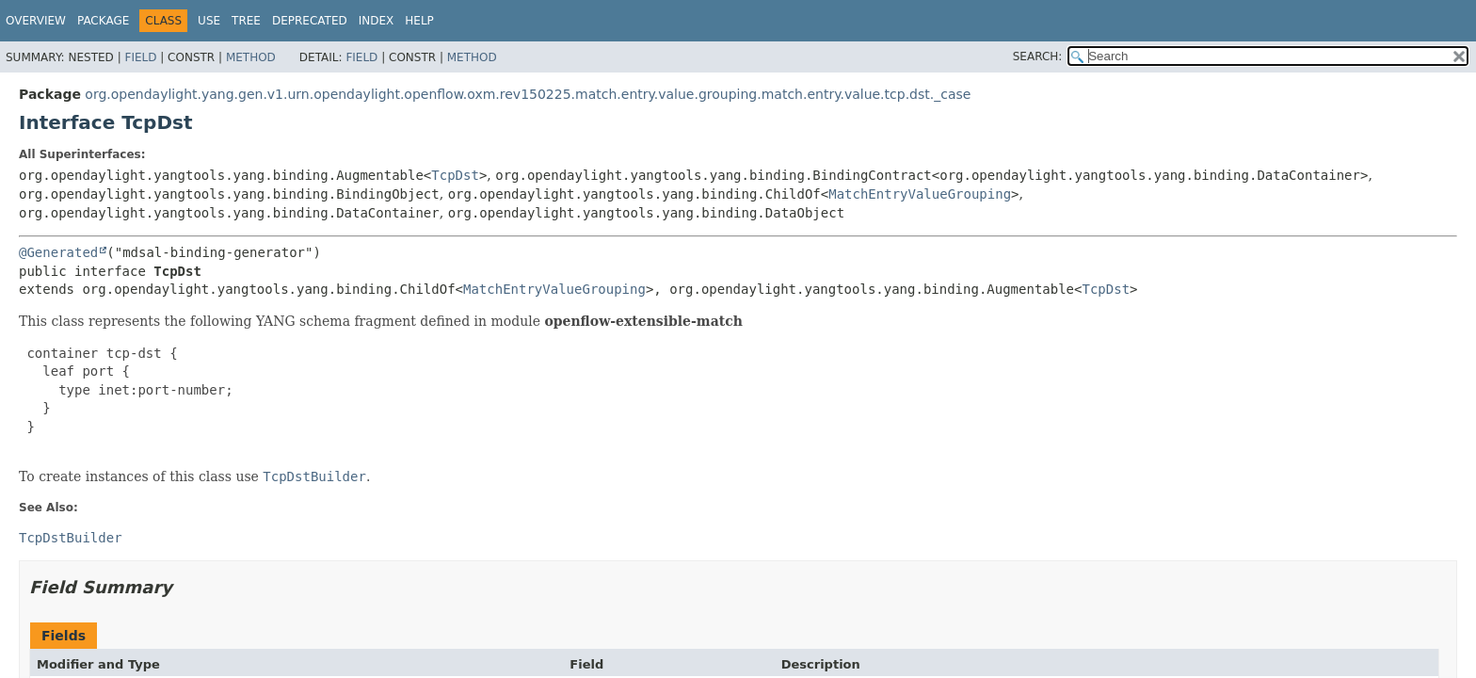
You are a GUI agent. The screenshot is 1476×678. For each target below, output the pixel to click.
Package (103, 20)
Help (419, 20)
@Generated (58, 252)
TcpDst (455, 175)
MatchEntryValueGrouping (919, 194)
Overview (36, 20)
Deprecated (309, 20)
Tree (246, 20)
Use (209, 20)
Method (251, 57)
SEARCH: (1038, 56)
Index (376, 20)
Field (140, 57)
